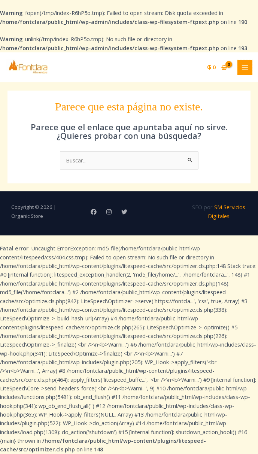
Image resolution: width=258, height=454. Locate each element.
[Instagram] (109, 212)
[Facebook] (94, 212)
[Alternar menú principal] (244, 67)
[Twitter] (124, 212)
